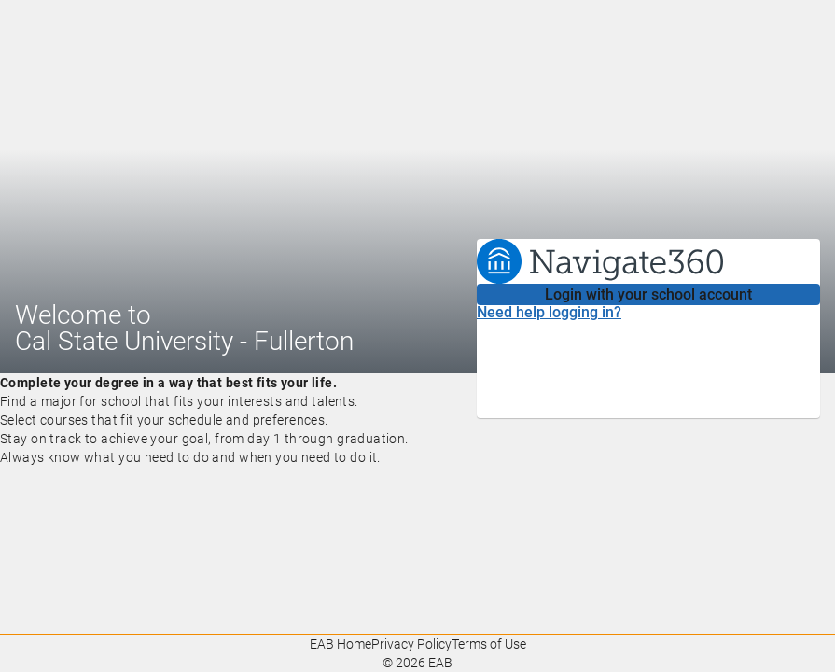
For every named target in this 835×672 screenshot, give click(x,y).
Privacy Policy (411, 644)
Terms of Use (489, 644)
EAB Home (340, 644)
